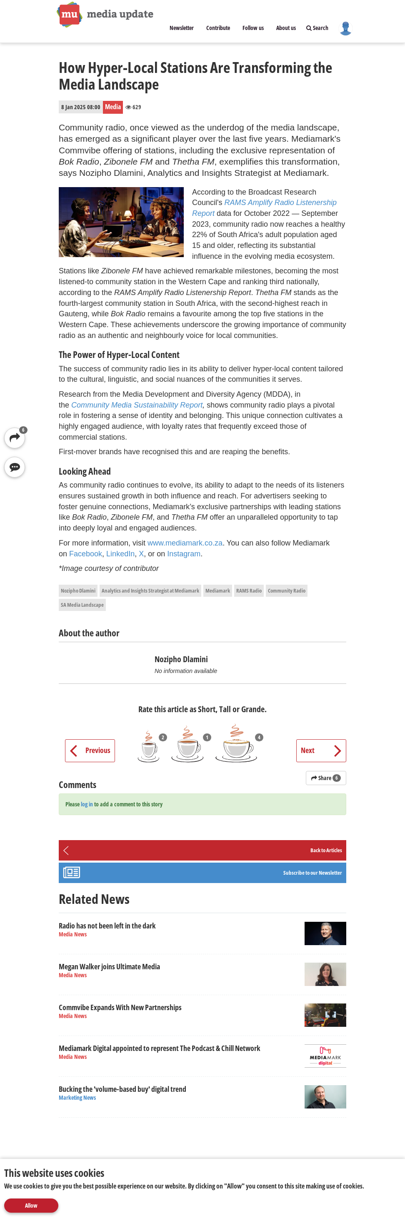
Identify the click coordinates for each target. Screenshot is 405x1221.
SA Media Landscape (82, 604)
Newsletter (182, 28)
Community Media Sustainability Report (136, 405)
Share (326, 778)
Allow (31, 1205)
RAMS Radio (249, 590)
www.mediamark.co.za (185, 543)
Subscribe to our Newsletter (312, 872)
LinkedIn (120, 554)
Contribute (218, 28)
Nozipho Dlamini (78, 590)
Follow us (253, 28)
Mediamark (217, 590)
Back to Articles (326, 850)
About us (286, 28)
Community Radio (286, 590)
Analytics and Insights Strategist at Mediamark (150, 590)
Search (317, 28)
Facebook (85, 554)
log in (87, 804)
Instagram (183, 554)
